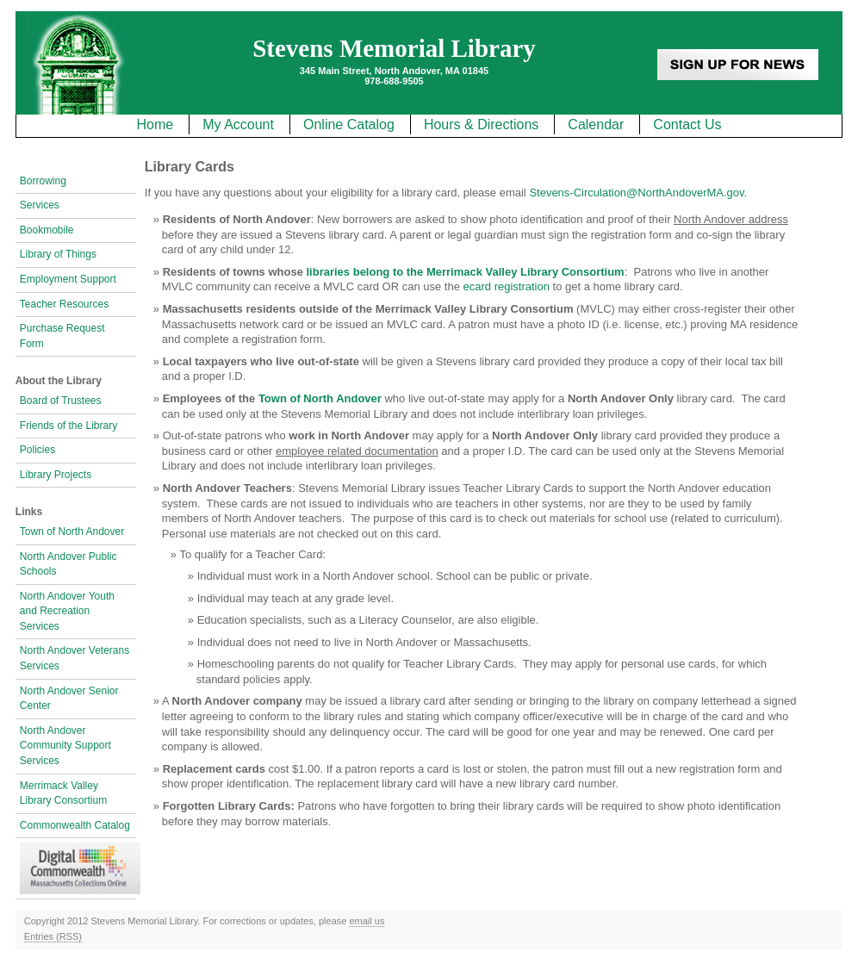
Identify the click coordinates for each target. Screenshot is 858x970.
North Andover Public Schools (68, 564)
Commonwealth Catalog (75, 825)
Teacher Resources (64, 304)
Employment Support (68, 279)
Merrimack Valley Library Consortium (63, 793)
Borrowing (43, 181)
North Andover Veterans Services (74, 658)
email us (366, 921)
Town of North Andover (72, 531)
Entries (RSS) (53, 936)
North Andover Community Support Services (65, 745)
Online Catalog (349, 124)
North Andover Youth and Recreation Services (67, 611)
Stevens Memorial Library (394, 48)
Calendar (596, 124)
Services (39, 205)
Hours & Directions (481, 124)
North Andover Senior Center (69, 698)
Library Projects (55, 475)
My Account (238, 124)
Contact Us (687, 124)
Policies (37, 450)
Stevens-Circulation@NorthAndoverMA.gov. (638, 192)
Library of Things (58, 254)
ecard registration (506, 286)
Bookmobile (47, 230)
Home (154, 124)
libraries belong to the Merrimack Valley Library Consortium (466, 271)
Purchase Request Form (62, 336)
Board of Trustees (61, 401)
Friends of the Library (68, 426)
